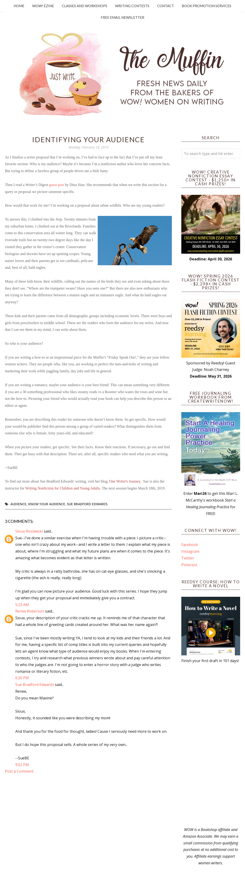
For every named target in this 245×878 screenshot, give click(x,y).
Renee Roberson (29, 611)
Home (19, 6)
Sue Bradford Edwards (87, 504)
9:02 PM (22, 764)
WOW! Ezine (43, 6)
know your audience (46, 504)
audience (18, 504)
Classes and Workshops (84, 6)
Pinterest (189, 564)
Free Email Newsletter (122, 17)
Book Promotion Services (206, 6)
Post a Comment (19, 771)
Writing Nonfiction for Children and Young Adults (62, 488)
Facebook (189, 544)
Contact (165, 6)
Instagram (190, 551)
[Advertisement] (210, 745)
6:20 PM (22, 677)
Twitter (187, 558)
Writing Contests (132, 6)
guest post (56, 185)
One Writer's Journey (124, 481)
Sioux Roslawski (29, 531)
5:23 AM (22, 604)
